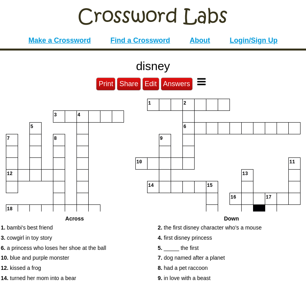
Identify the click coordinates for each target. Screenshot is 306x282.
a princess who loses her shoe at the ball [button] (53, 248)
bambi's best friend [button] (27, 227)
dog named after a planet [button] (191, 258)
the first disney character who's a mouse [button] (210, 227)
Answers (176, 84)
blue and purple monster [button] (35, 258)
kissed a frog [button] (21, 268)
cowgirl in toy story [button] (26, 238)
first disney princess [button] (185, 238)
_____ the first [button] (178, 248)
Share (128, 84)
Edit (151, 84)
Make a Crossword (59, 40)
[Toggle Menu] (201, 82)
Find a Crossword (140, 40)
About (200, 40)
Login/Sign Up (254, 40)
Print (105, 84)
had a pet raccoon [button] (183, 268)
